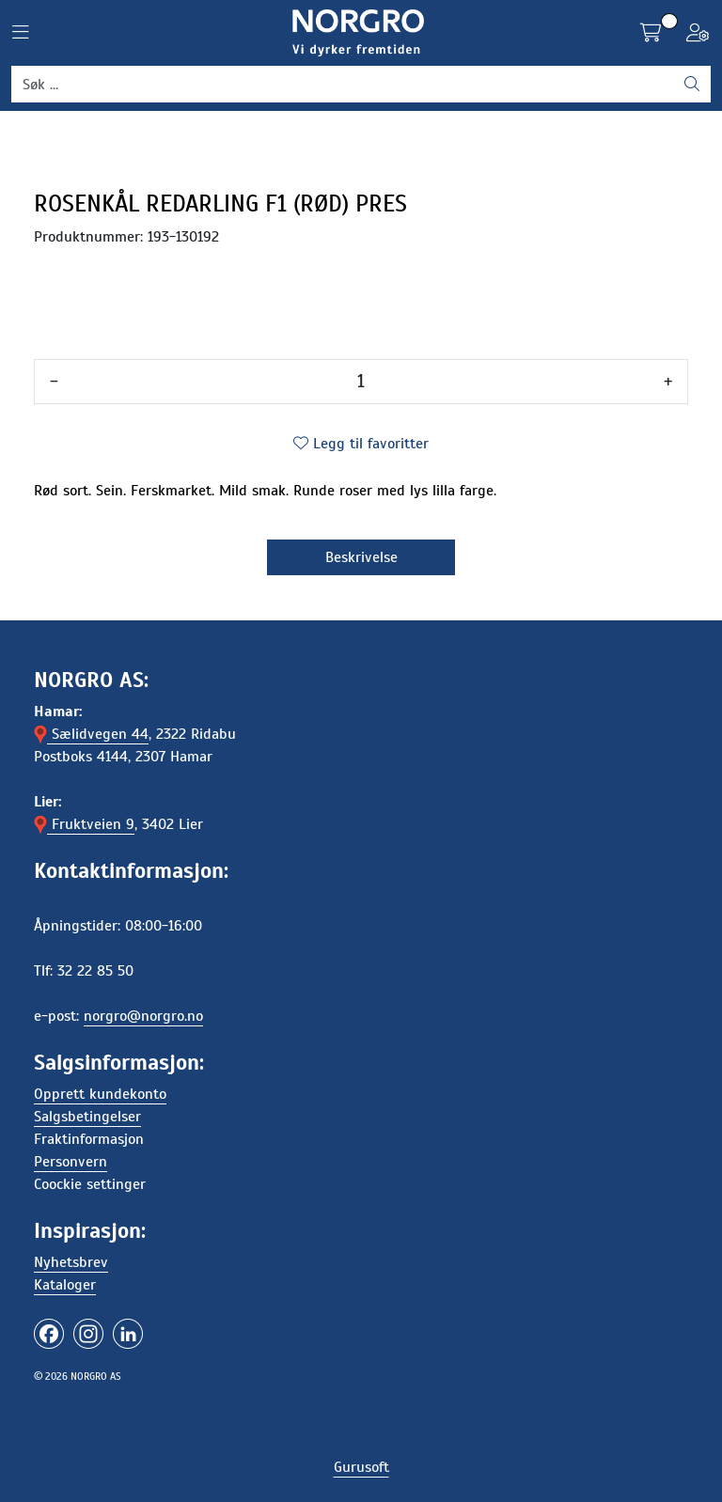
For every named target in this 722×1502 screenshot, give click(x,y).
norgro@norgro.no (143, 1016)
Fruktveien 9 (84, 824)
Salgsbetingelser (87, 1116)
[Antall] (361, 381)
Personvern (70, 1161)
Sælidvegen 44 (91, 734)
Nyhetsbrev (71, 1262)
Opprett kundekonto (100, 1094)
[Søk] (342, 84)
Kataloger (65, 1284)
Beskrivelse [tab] (361, 557)
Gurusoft (361, 1467)
